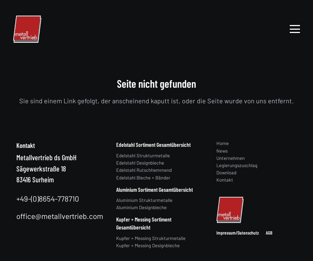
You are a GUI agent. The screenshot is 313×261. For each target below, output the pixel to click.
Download (226, 172)
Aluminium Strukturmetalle (144, 200)
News (222, 151)
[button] (295, 29)
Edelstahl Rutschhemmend (144, 170)
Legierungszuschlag (236, 165)
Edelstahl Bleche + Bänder (143, 178)
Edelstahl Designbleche (140, 163)
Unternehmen (230, 158)
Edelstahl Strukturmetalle (143, 155)
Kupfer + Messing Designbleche (148, 245)
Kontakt (224, 180)
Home (222, 143)
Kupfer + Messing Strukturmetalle (151, 238)
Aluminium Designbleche (141, 207)
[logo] (27, 29)
